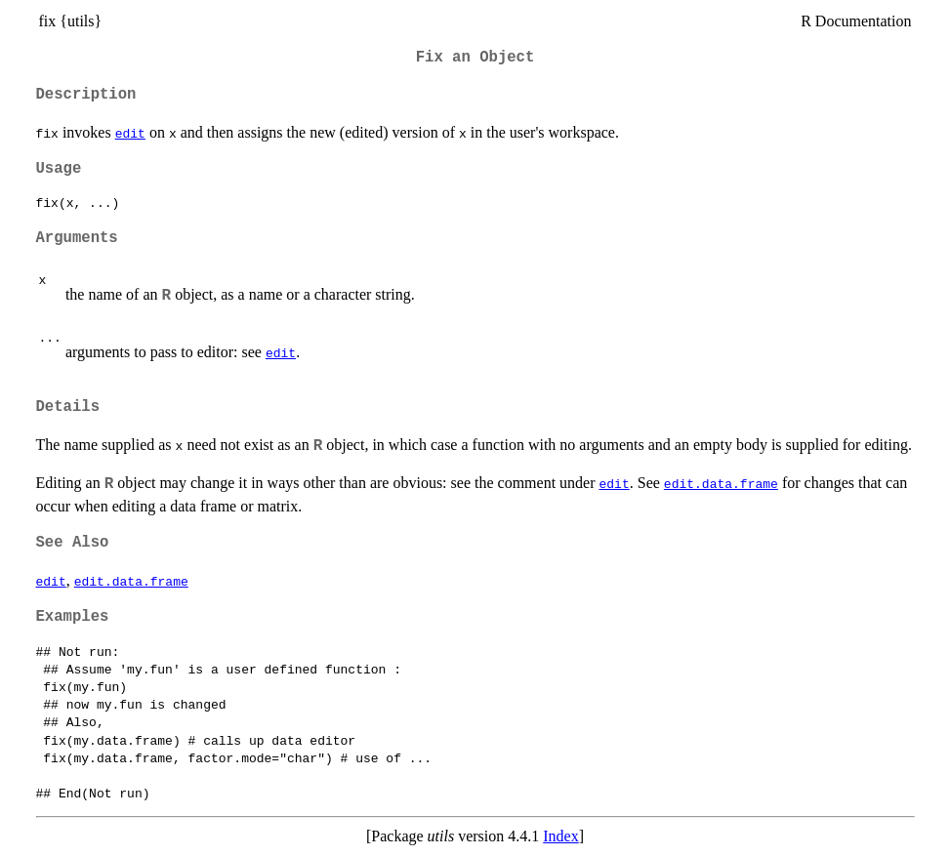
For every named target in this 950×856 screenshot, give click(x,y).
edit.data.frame (721, 483)
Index (560, 836)
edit (130, 133)
